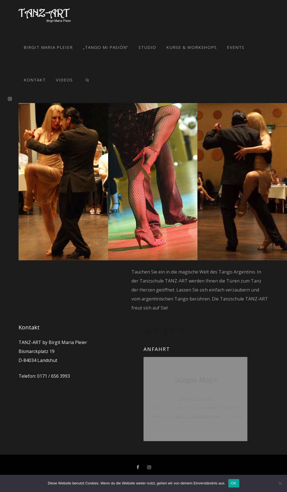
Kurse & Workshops (191, 47)
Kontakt (35, 80)
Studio (147, 47)
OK (233, 483)
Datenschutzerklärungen (196, 416)
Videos (64, 80)
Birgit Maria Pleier (48, 47)
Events (235, 47)
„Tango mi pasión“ (105, 47)
